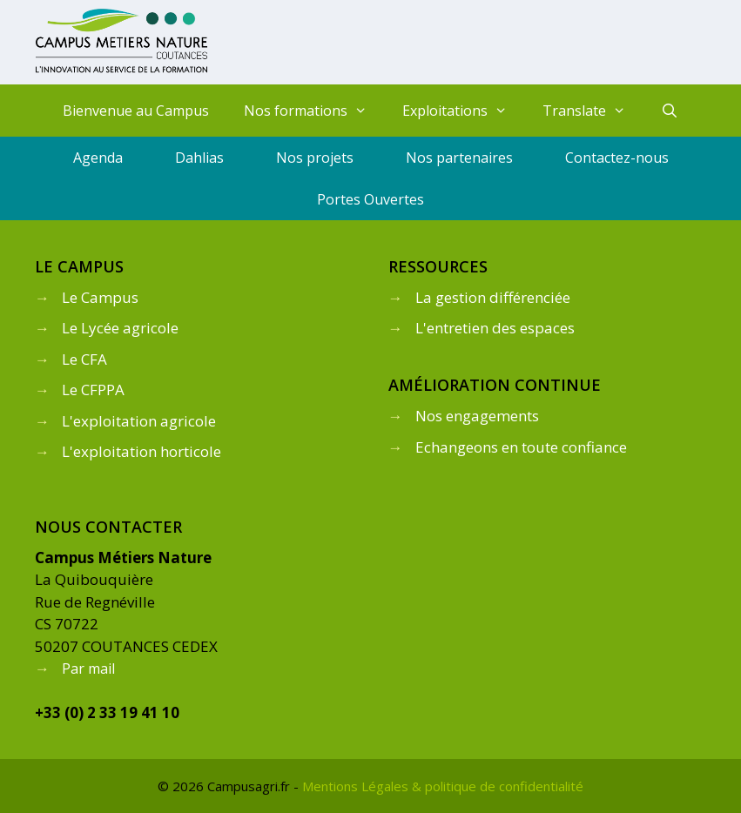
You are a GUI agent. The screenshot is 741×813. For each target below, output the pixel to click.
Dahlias (199, 157)
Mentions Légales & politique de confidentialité (442, 786)
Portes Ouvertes (370, 199)
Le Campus (100, 297)
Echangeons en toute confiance (521, 447)
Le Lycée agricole (120, 328)
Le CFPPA (93, 390)
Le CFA (84, 359)
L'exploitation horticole (141, 451)
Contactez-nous (617, 157)
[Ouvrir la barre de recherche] (669, 110)
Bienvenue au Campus (136, 110)
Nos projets (315, 157)
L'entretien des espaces (495, 328)
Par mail (88, 668)
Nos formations (314, 110)
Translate (592, 110)
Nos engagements (477, 416)
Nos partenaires (459, 157)
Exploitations (463, 110)
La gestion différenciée (492, 297)
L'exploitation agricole (139, 421)
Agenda (98, 157)
